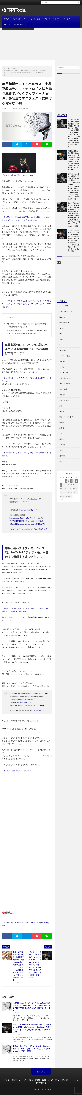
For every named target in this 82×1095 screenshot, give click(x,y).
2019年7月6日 (38, 710)
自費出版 (62, 445)
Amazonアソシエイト (66, 311)
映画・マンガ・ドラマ (52, 19)
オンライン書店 (64, 356)
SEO (60, 334)
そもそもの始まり (65, 378)
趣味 (23, 108)
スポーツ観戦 (63, 372)
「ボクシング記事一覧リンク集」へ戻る (17, 175)
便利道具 (62, 395)
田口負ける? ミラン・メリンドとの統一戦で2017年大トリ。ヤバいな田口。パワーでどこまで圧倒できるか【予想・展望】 (31, 1048)
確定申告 (62, 439)
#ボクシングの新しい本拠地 (32, 521)
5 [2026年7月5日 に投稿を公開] (76, 481)
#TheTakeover (15, 693)
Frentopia (47, 1089)
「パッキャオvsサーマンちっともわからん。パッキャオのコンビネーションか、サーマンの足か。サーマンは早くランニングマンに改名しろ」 (27, 304)
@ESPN (13, 705)
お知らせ (62, 361)
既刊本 (61, 411)
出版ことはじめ (64, 400)
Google (61, 328)
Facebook (62, 317)
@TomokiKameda (16, 524)
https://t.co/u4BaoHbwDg (19, 518)
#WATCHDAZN (16, 521)
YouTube (62, 350)
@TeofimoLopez (42, 693)
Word (61, 345)
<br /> (8, 803)
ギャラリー (67, 19)
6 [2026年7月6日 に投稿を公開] (60, 485)
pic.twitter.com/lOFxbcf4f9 (35, 705)
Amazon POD (63, 306)
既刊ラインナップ (19, 19)
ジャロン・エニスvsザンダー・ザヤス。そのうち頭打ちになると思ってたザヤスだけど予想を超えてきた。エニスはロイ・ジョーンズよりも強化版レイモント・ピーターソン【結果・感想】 (73, 240)
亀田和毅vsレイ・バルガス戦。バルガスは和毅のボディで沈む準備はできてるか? (26, 325)
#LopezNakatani (21, 702)
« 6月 (61, 499)
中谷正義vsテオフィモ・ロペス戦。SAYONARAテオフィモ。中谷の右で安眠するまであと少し (27, 331)
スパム (61, 367)
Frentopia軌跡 (64, 322)
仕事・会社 (63, 389)
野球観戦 (62, 456)
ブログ (6, 19)
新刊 (60, 406)
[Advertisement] (41, 44)
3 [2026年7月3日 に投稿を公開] (71, 481)
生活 (60, 433)
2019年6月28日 (41, 529)
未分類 (61, 422)
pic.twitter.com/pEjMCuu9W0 (34, 524)
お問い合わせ (18, 25)
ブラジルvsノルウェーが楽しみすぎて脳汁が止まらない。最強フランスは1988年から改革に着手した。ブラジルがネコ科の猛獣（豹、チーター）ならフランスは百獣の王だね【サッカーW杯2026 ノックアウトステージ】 (74, 186)
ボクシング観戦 (35, 19)
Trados (61, 339)
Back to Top (41, 1072)
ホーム (6, 25)
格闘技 (61, 428)
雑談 (27, 108)
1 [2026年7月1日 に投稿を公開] (66, 481)
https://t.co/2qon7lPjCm (31, 510)
